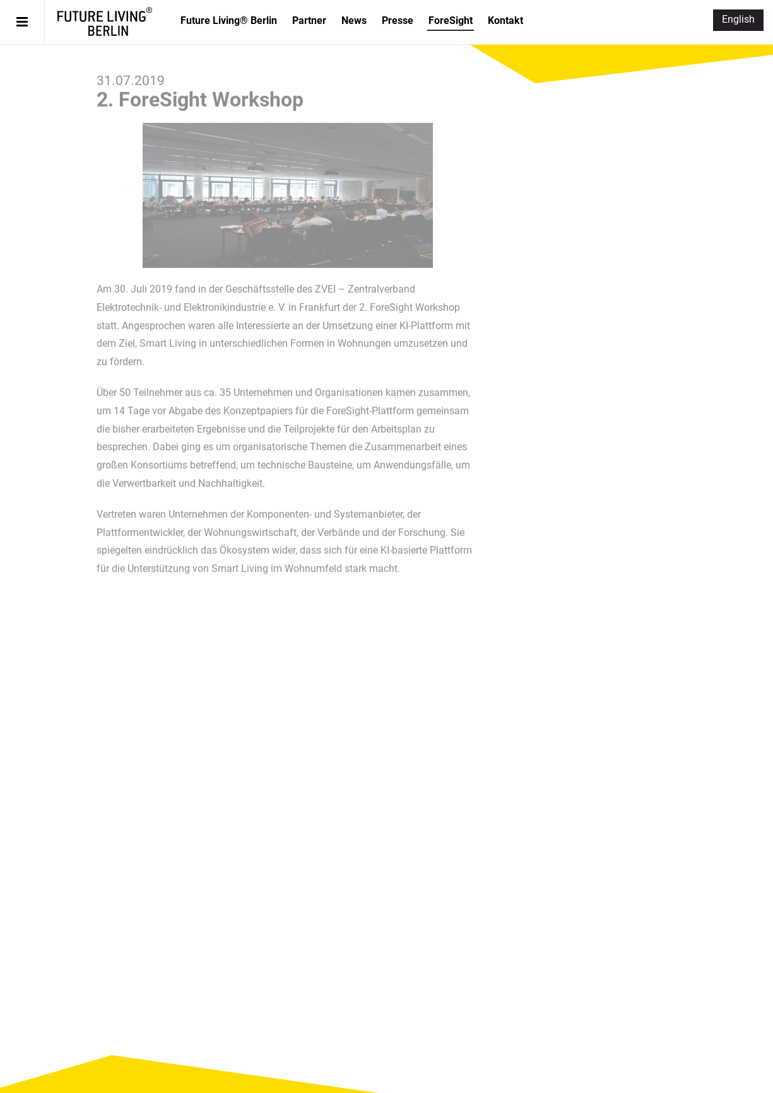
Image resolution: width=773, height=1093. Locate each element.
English (738, 19)
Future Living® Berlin (104, 21)
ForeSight (450, 20)
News (354, 20)
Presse (397, 20)
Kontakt (505, 20)
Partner (309, 20)
